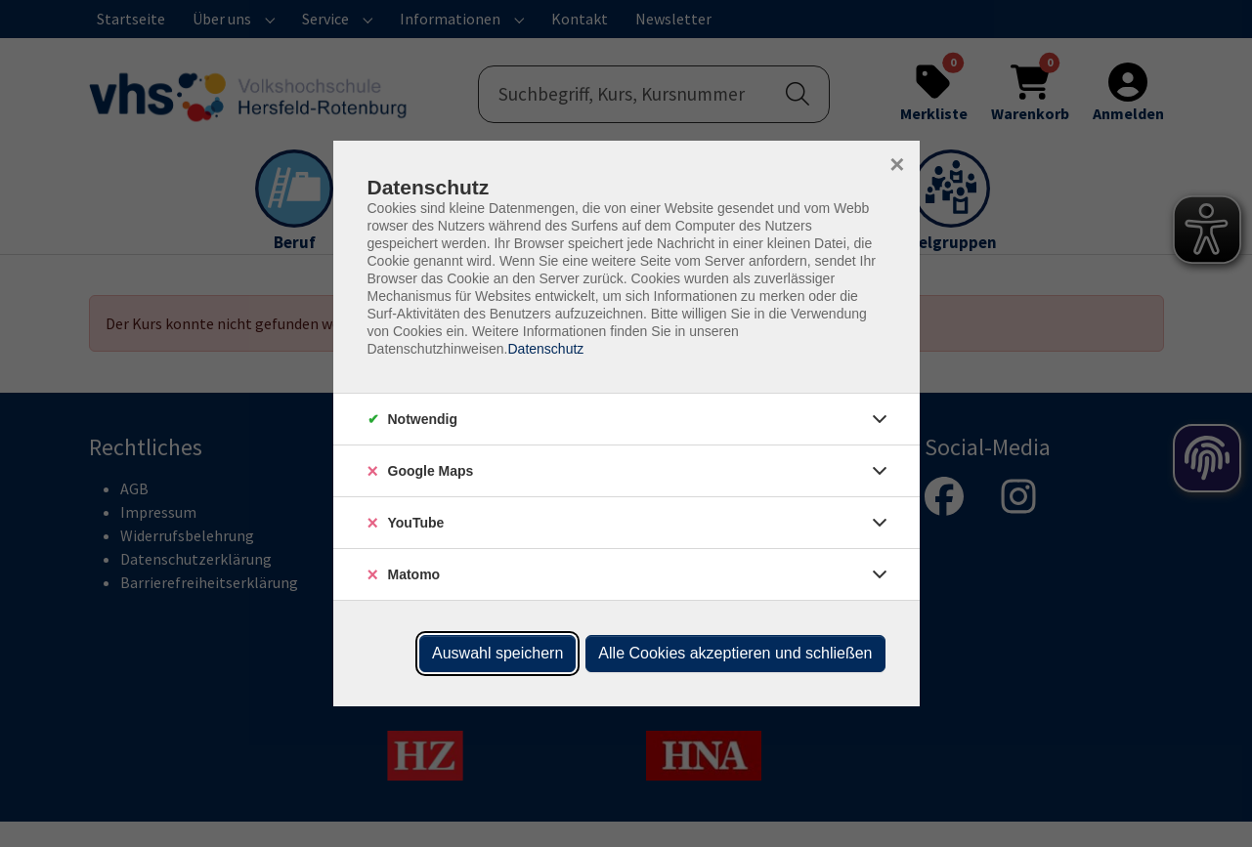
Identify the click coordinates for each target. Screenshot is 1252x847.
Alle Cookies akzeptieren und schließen (735, 653)
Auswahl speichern (497, 653)
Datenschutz (545, 349)
